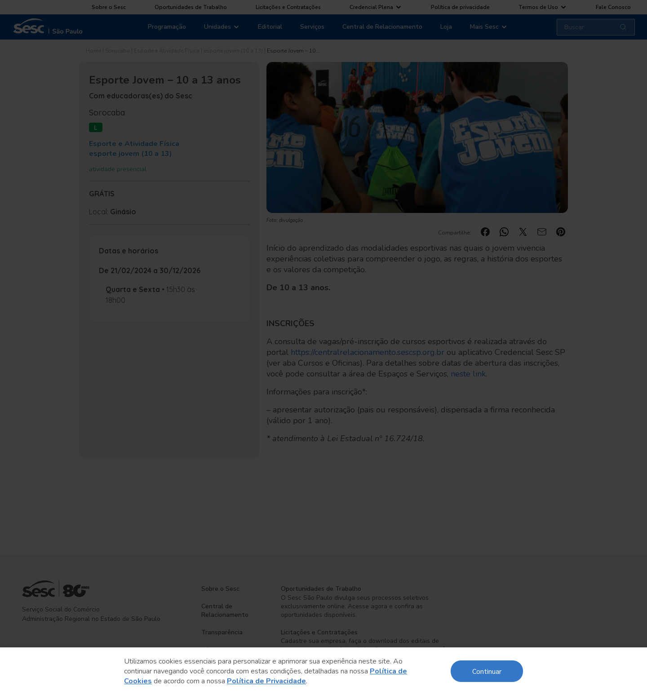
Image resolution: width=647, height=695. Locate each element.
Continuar (486, 671)
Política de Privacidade (266, 681)
